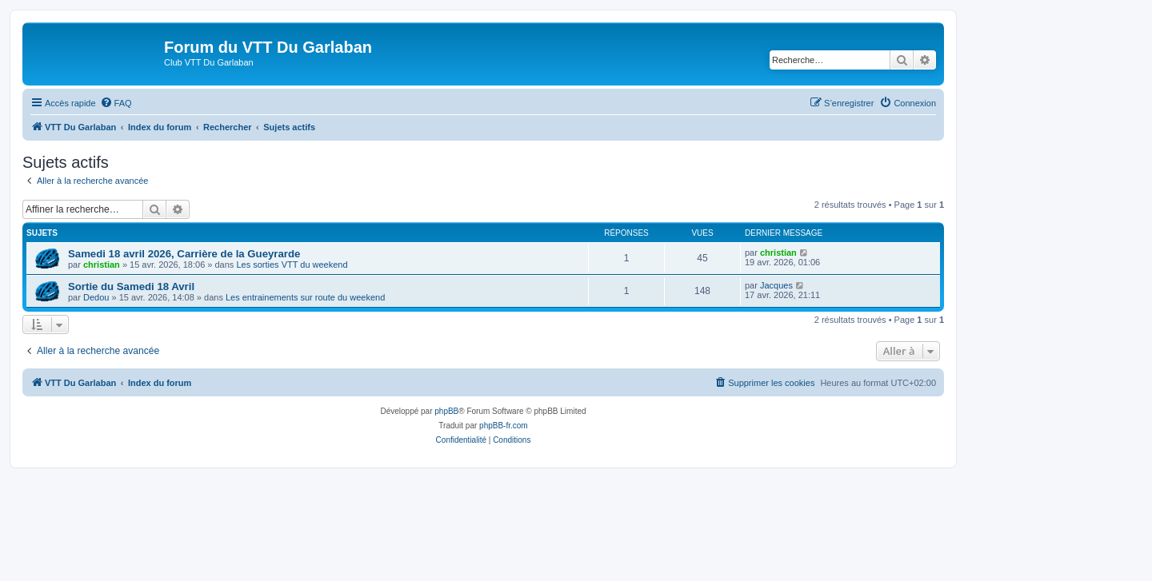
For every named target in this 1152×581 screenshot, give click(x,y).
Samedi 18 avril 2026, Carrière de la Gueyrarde (184, 254)
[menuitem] (116, 103)
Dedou (96, 297)
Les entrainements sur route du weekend (305, 297)
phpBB (446, 411)
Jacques (776, 285)
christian (101, 264)
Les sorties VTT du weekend (291, 264)
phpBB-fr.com (503, 425)
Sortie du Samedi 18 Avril (131, 286)
